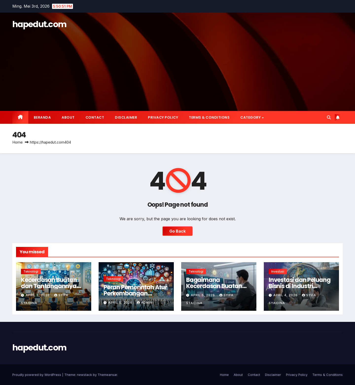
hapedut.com (39, 24)
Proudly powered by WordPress (37, 375)
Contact (95, 117)
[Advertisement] (177, 67)
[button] (329, 117)
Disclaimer (126, 117)
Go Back (177, 231)
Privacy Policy (163, 117)
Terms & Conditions (209, 117)
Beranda (42, 117)
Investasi (277, 271)
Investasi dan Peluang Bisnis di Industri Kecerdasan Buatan (300, 286)
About (68, 117)
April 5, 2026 (38, 295)
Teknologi (30, 271)
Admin (144, 302)
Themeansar (107, 375)
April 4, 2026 (286, 295)
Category (251, 117)
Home (17, 142)
